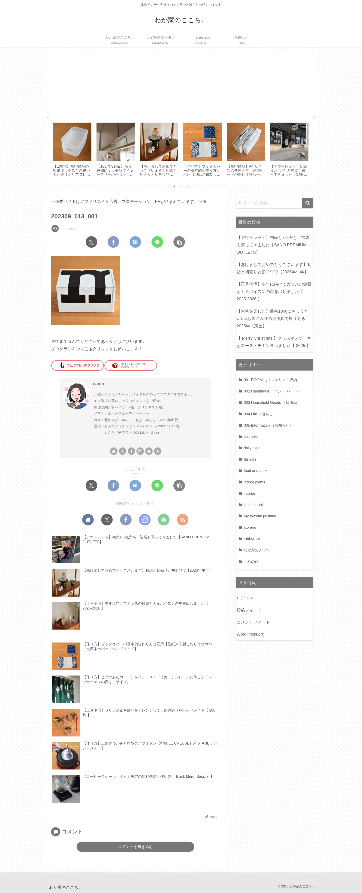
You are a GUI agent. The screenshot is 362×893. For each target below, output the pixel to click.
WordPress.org (250, 634)
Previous (47, 117)
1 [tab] (174, 186)
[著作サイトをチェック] (114, 451)
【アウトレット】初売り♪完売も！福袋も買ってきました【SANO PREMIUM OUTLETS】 (273, 245)
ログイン (245, 598)
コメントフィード (253, 622)
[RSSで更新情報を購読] (157, 451)
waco (98, 383)
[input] (274, 203)
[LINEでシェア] (157, 242)
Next (314, 117)
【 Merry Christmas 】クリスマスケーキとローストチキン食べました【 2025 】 (274, 342)
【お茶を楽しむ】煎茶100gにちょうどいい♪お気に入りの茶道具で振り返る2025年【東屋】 (272, 319)
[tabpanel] (72, 150)
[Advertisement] (181, 84)
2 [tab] (181, 186)
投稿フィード (249, 610)
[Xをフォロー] (122, 451)
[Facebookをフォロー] (131, 451)
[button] (179, 242)
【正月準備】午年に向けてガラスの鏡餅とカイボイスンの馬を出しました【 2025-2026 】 (274, 292)
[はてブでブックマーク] (135, 242)
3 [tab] (188, 186)
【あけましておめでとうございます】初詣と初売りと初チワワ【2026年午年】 (274, 268)
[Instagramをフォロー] (140, 451)
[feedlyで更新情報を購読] (149, 451)
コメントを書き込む (135, 847)
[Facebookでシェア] (113, 242)
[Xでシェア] (91, 242)
